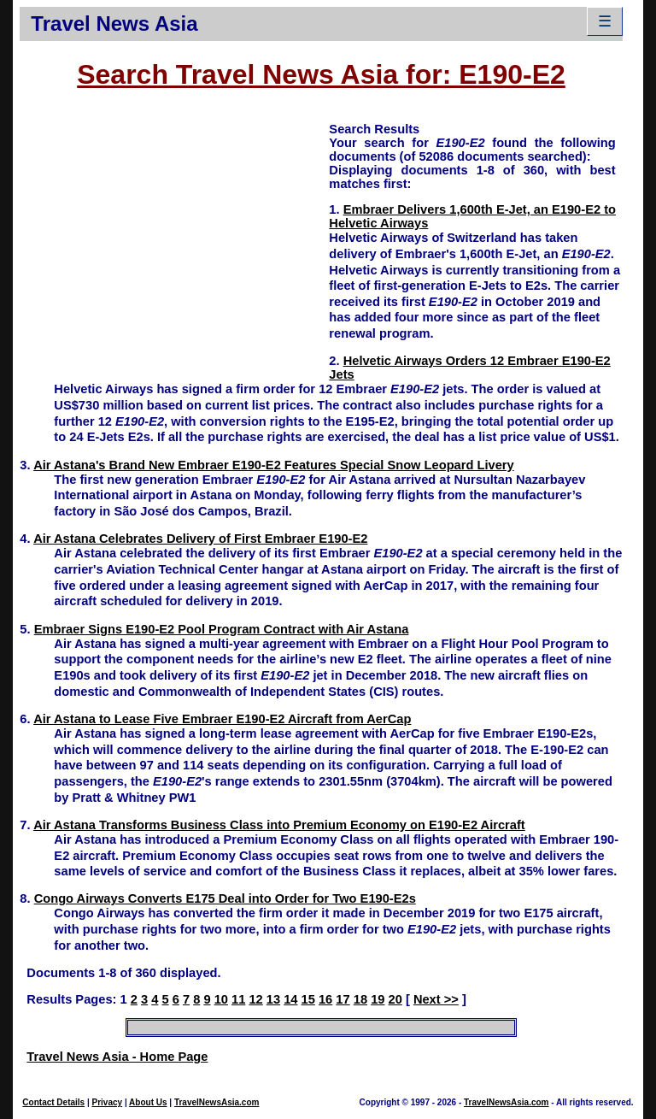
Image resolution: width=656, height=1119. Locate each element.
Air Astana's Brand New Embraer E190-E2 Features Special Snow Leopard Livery (273, 465)
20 (395, 999)
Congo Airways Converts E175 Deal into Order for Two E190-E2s (225, 898)
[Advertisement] (174, 240)
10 (221, 999)
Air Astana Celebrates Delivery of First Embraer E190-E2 (200, 538)
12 (255, 999)
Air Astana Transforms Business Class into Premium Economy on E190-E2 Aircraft (279, 825)
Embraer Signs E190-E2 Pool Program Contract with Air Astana (221, 629)
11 (238, 999)
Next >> (436, 999)
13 (273, 999)
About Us (148, 1102)
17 (342, 999)
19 (377, 999)
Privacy (107, 1102)
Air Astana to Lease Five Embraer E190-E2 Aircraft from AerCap (222, 719)
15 (308, 999)
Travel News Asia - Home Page (117, 1056)
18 (360, 999)
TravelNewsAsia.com (217, 1102)
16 (325, 999)
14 (290, 999)
